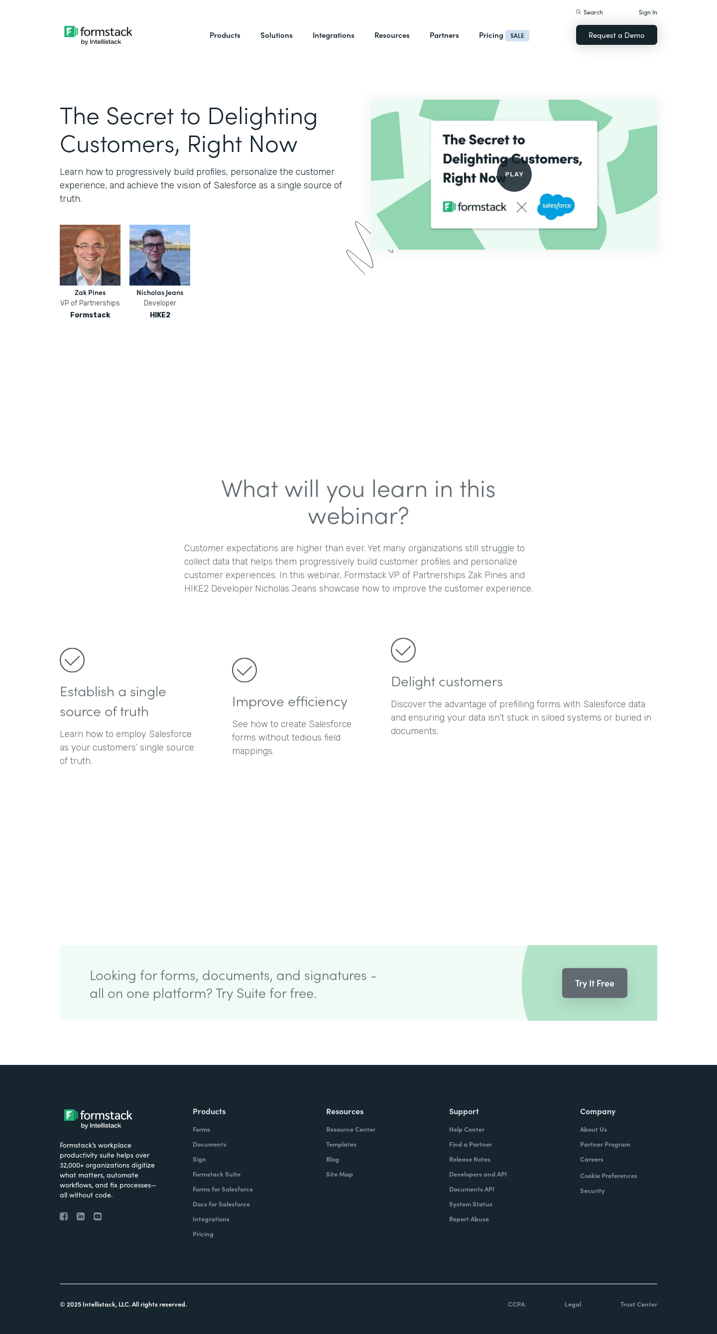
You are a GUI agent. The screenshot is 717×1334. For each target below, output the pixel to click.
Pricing (491, 34)
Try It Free (594, 993)
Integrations (334, 34)
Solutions (276, 34)
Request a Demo (617, 34)
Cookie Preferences (608, 1175)
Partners (444, 34)
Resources (392, 34)
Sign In (648, 11)
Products (225, 34)
